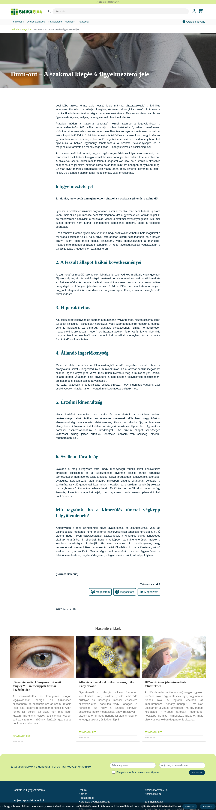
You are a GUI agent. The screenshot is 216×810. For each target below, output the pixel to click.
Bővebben (190, 806)
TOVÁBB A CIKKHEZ (21, 736)
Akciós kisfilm (153, 793)
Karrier (83, 793)
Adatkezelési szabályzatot (145, 772)
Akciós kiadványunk (156, 790)
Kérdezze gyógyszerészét (94, 801)
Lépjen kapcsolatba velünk (28, 800)
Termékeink (18, 21)
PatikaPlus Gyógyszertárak (29, 790)
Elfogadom (208, 806)
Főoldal (15, 29)
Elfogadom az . (138, 772)
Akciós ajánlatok (36, 21)
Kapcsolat (84, 21)
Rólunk (83, 790)
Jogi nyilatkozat (154, 801)
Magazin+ (70, 21)
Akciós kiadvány (194, 21)
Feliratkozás (197, 772)
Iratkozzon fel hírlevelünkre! (108, 2)
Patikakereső (55, 21)
